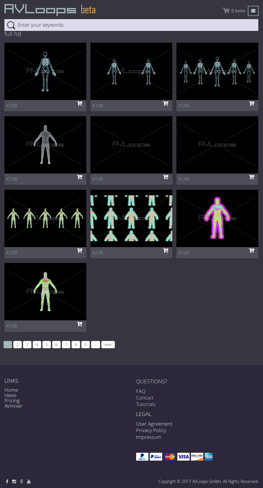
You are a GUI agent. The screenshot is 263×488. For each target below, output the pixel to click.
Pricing (12, 400)
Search (11, 25)
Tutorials (146, 406)
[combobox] (131, 25)
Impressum (148, 437)
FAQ (140, 393)
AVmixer (13, 405)
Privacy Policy (151, 430)
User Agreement (154, 423)
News (10, 395)
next (108, 344)
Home (11, 390)
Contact (145, 399)
